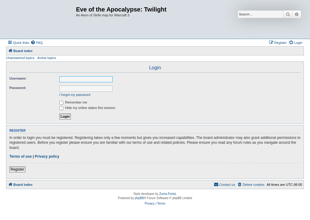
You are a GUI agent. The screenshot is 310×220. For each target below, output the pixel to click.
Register (17, 169)
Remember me (73, 102)
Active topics (47, 58)
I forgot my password (74, 95)
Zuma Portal (167, 193)
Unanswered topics (20, 58)
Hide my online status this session (87, 108)
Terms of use (20, 156)
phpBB (139, 198)
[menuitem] (37, 42)
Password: (17, 88)
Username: (18, 78)
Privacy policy (47, 156)
